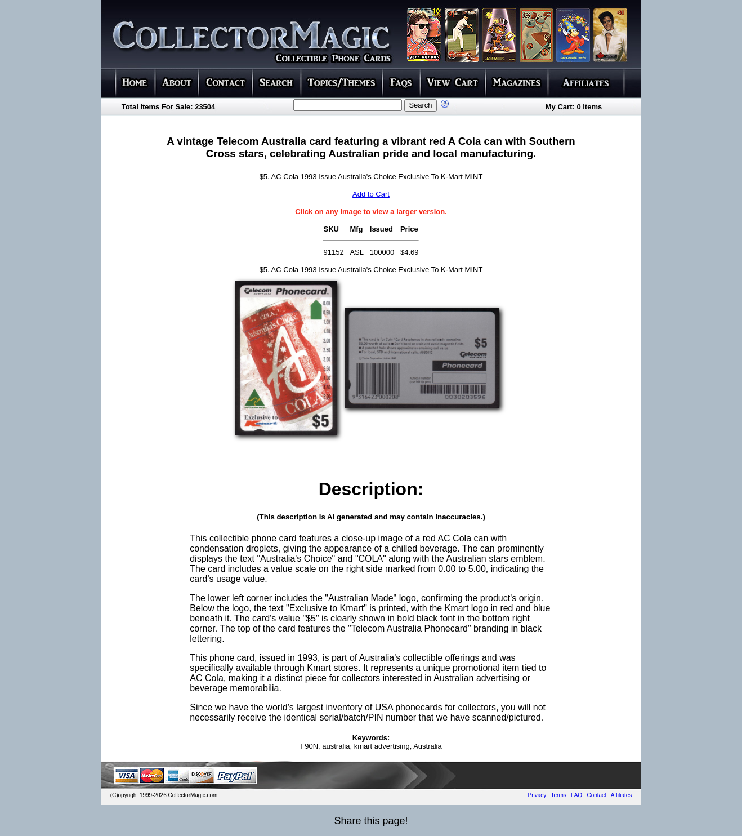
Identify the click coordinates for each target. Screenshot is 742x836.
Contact (596, 795)
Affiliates (621, 795)
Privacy (537, 795)
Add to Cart (371, 194)
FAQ (576, 795)
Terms (558, 795)
